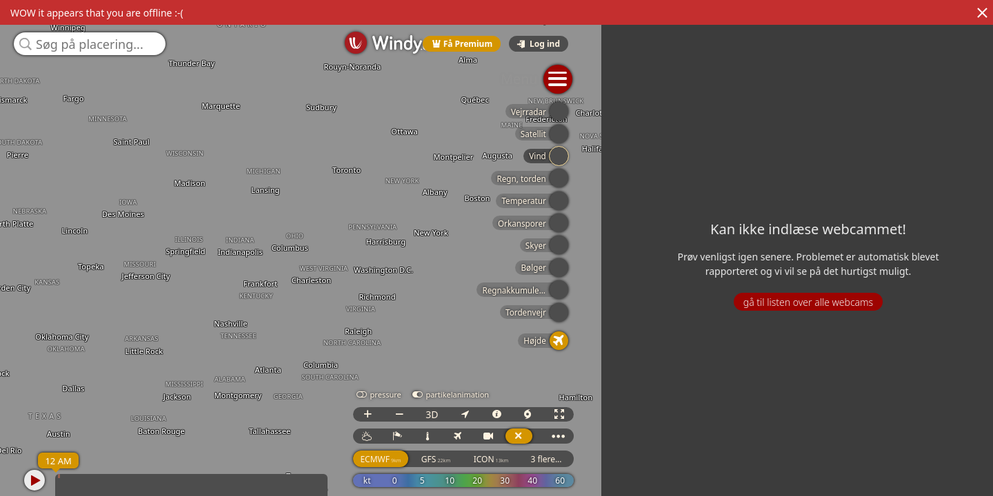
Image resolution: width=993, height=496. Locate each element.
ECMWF (794, 471)
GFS (849, 471)
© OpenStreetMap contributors (935, 491)
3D (845, 426)
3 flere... (959, 471)
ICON (905, 471)
